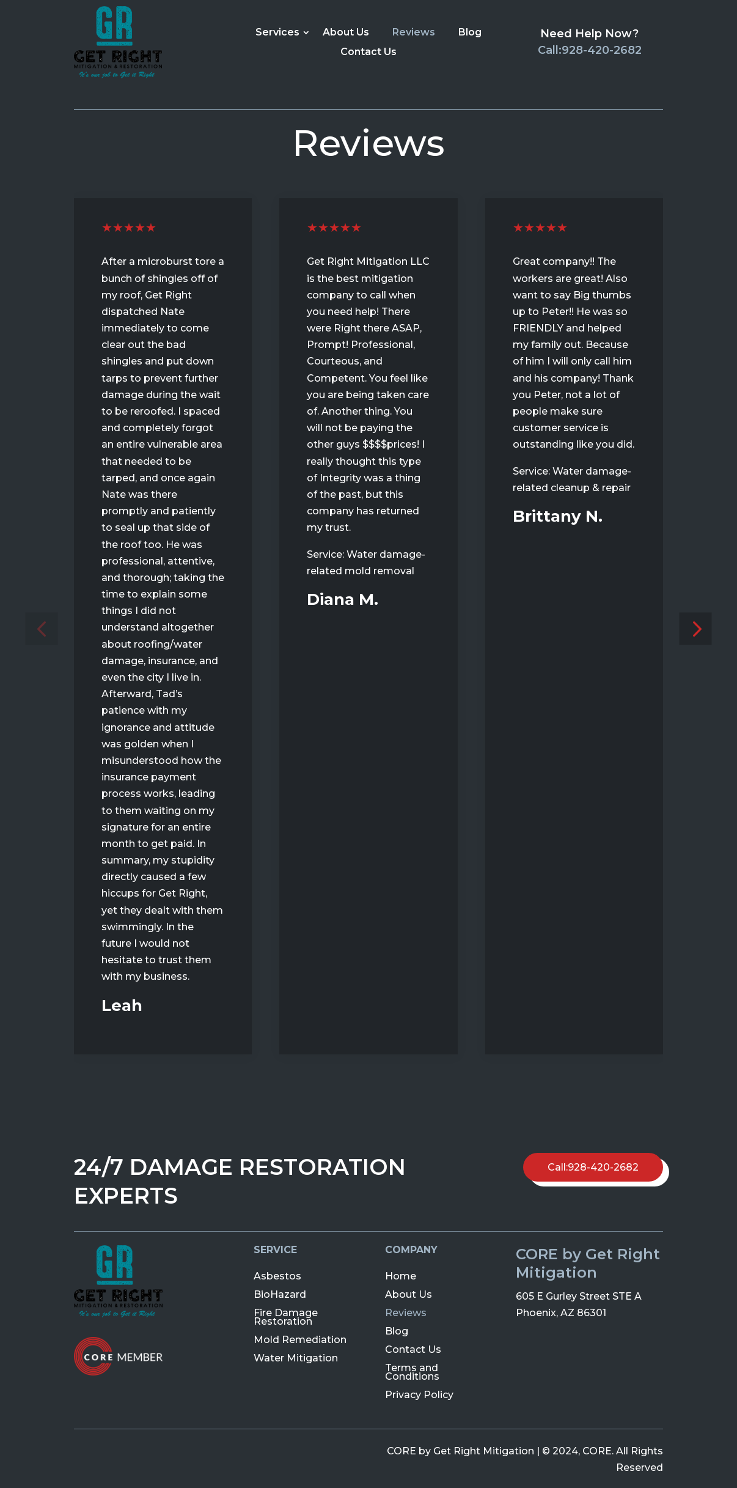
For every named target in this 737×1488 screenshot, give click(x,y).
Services (277, 32)
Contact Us (368, 51)
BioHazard (280, 1294)
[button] (41, 629)
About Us (346, 32)
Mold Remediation (300, 1339)
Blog (470, 32)
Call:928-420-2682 (590, 50)
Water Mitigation (296, 1357)
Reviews (413, 32)
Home (400, 1275)
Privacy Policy (419, 1394)
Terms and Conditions (412, 1371)
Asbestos (277, 1275)
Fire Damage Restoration (286, 1316)
